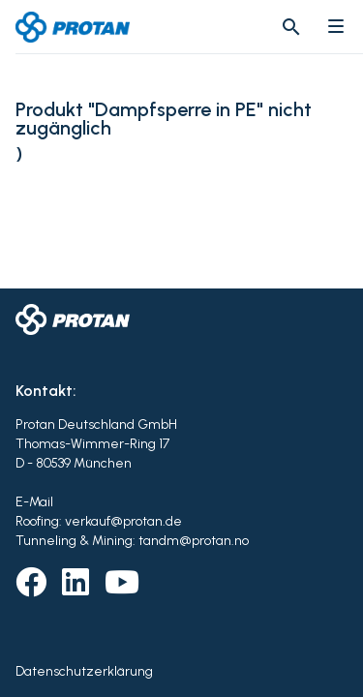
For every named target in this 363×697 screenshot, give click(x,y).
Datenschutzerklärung (84, 671)
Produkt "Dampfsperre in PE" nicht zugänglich (163, 119)
